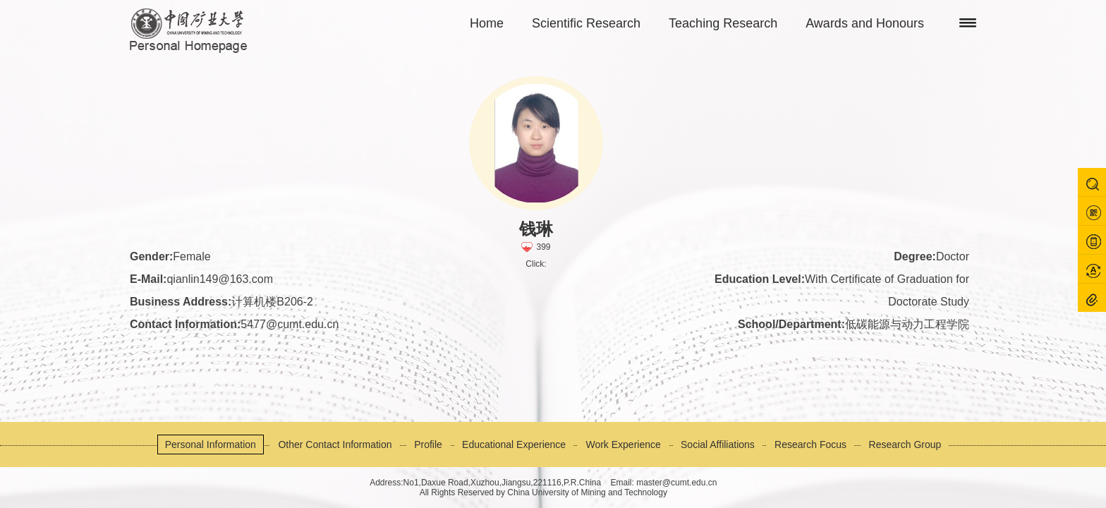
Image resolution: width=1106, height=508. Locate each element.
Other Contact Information (334, 444)
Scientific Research (586, 23)
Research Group (905, 444)
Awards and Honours (865, 23)
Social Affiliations (718, 444)
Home (487, 23)
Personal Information (210, 444)
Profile (428, 444)
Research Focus (810, 444)
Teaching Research (723, 23)
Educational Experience (514, 444)
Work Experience (622, 444)
